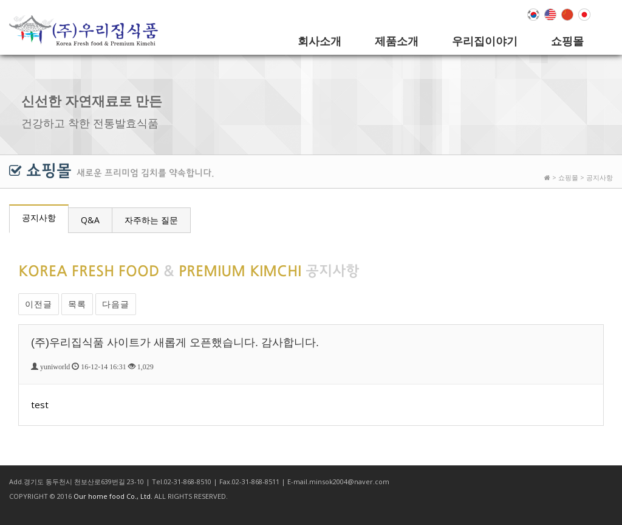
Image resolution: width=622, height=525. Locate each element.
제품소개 (397, 40)
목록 (77, 304)
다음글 (115, 304)
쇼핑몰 (567, 40)
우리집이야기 (485, 40)
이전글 (38, 304)
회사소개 (319, 40)
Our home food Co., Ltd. (112, 496)
